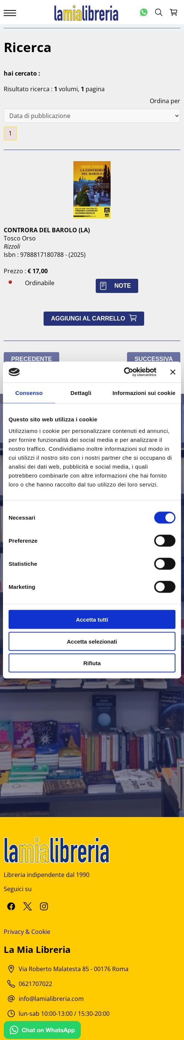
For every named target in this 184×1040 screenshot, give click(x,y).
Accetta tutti (92, 619)
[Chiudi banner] (172, 371)
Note (117, 286)
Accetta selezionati (92, 641)
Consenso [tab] (28, 392)
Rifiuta (92, 663)
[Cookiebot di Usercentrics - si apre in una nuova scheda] (123, 372)
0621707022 (35, 984)
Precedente (31, 359)
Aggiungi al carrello (95, 318)
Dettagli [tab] (80, 392)
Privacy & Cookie (27, 932)
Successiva (153, 359)
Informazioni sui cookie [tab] (143, 392)
